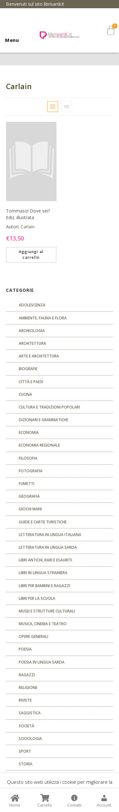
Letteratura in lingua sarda (48, 547)
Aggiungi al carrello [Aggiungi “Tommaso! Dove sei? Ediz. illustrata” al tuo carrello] (31, 254)
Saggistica (30, 713)
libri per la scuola (37, 598)
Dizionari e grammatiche (43, 419)
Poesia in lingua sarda (41, 662)
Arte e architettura (39, 356)
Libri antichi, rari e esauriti (45, 560)
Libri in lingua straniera (43, 572)
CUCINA (25, 394)
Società (26, 726)
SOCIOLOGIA (30, 738)
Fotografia (31, 471)
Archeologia (32, 330)
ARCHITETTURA (32, 343)
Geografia (29, 496)
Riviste (25, 700)
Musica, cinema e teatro (43, 623)
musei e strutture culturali (47, 611)
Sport (25, 751)
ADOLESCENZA (32, 305)
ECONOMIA (29, 432)
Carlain (28, 227)
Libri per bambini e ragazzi (44, 585)
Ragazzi (27, 675)
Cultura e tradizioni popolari (49, 407)
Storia (25, 764)
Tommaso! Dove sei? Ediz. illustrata (28, 214)
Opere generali (33, 636)
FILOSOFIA (28, 458)
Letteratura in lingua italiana (50, 534)
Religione (28, 687)
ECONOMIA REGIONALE (39, 445)
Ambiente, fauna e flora (43, 318)
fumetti (26, 483)
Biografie (28, 368)
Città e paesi (31, 381)
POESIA (25, 649)
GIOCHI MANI (30, 509)
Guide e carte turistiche (43, 522)
